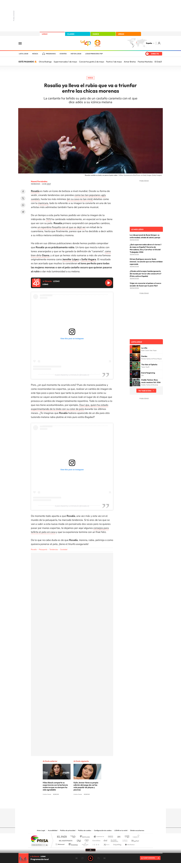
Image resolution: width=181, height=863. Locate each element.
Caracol (135, 836)
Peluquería (43, 549)
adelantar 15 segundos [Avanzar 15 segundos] (98, 858)
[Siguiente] (161, 61)
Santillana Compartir (99, 836)
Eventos (63, 54)
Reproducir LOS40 (108, 282)
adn (126, 836)
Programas (51, 54)
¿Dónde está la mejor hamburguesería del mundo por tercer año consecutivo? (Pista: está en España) (145, 273)
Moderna (72, 843)
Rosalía (34, 549)
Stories (106, 804)
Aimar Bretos (130, 61)
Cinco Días (96, 840)
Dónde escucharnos (137, 830)
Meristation (129, 843)
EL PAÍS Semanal (114, 840)
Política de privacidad (67, 830)
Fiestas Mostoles (145, 61)
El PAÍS (61, 836)
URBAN (121, 34)
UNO (79, 840)
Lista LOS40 (23, 54)
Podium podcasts (85, 843)
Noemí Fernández (39, 181)
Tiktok (80, 804)
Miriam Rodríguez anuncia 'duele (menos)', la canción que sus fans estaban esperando (146, 261)
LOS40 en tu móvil (120, 830)
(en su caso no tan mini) (80, 199)
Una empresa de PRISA (39, 838)
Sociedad (63, 549)
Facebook (23, 191)
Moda (90, 78)
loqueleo (117, 843)
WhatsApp (23, 205)
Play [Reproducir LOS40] (90, 858)
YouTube (85, 804)
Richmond (60, 843)
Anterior (76, 858)
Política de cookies (84, 830)
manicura (43, 203)
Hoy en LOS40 (76, 54)
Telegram (23, 212)
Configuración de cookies (103, 830)
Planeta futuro (124, 840)
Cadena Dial (105, 840)
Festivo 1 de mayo (114, 61)
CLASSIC (71, 34)
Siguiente (104, 858)
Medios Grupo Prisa (39, 844)
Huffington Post (65, 840)
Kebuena (133, 840)
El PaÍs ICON (96, 843)
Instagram (75, 804)
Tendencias (53, 549)
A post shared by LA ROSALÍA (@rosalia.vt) (72, 375)
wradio (86, 840)
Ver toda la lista (144, 391)
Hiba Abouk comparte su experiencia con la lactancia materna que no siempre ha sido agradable (55, 786)
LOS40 (44, 34)
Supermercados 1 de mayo (65, 61)
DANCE (96, 34)
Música (35, 54)
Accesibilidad (52, 830)
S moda (106, 843)
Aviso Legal (41, 830)
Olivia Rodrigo (45, 61)
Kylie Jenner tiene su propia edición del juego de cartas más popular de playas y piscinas (86, 786)
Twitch (101, 804)
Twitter (23, 198)
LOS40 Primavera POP (94, 54)
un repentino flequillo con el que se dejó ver (61, 227)
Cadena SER (110, 836)
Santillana (85, 836)
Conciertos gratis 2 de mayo (91, 61)
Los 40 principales (74, 836)
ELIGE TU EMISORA (149, 858)
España (149, 43)
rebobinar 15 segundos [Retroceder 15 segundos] (82, 858)
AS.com (117, 836)
